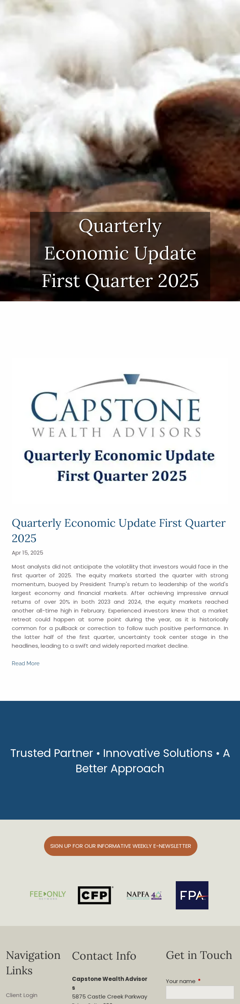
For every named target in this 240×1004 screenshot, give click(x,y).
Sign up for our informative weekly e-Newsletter (120, 846)
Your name (200, 981)
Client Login (21, 995)
